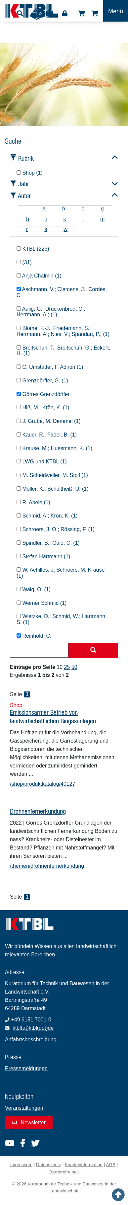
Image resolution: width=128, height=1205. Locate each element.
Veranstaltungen (24, 1108)
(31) (24, 262)
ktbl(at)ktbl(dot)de (33, 1028)
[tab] (26, 208)
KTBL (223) (33, 249)
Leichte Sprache (49, 15)
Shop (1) (30, 173)
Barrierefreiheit (64, 1171)
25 (67, 667)
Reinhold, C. (34, 636)
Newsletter (29, 1122)
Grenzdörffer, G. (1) (42, 380)
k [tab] (64, 219)
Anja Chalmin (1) (39, 276)
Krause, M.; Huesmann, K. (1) (54, 448)
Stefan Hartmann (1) (43, 556)
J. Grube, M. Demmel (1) (48, 421)
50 (74, 667)
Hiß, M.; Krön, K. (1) (43, 407)
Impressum (21, 1164)
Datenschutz (48, 1164)
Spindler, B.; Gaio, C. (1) (48, 543)
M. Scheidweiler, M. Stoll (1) (52, 475)
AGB (110, 1164)
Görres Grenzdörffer (43, 394)
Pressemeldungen (26, 1068)
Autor (24, 196)
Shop (81, 13)
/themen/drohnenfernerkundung (47, 866)
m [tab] (102, 219)
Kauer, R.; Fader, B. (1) (47, 435)
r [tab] (27, 229)
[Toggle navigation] (115, 11)
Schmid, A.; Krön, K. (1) (47, 516)
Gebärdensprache (36, 14)
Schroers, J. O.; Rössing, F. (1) (56, 529)
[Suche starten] (93, 650)
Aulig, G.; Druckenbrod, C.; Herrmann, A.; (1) (51, 312)
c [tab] (83, 208)
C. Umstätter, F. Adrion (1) (50, 367)
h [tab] (27, 219)
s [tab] (45, 229)
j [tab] (46, 219)
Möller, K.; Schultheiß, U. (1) (53, 489)
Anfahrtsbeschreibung (31, 1039)
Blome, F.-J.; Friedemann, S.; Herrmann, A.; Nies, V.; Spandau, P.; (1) (63, 331)
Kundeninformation (84, 1164)
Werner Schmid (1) (41, 603)
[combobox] (39, 650)
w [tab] (65, 229)
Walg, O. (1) (34, 589)
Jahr (23, 184)
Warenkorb (94, 13)
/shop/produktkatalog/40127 (42, 784)
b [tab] (63, 208)
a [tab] (44, 208)
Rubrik (26, 158)
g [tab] (102, 208)
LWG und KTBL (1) (42, 461)
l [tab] (83, 219)
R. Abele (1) (33, 502)
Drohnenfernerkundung (38, 811)
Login (65, 13)
